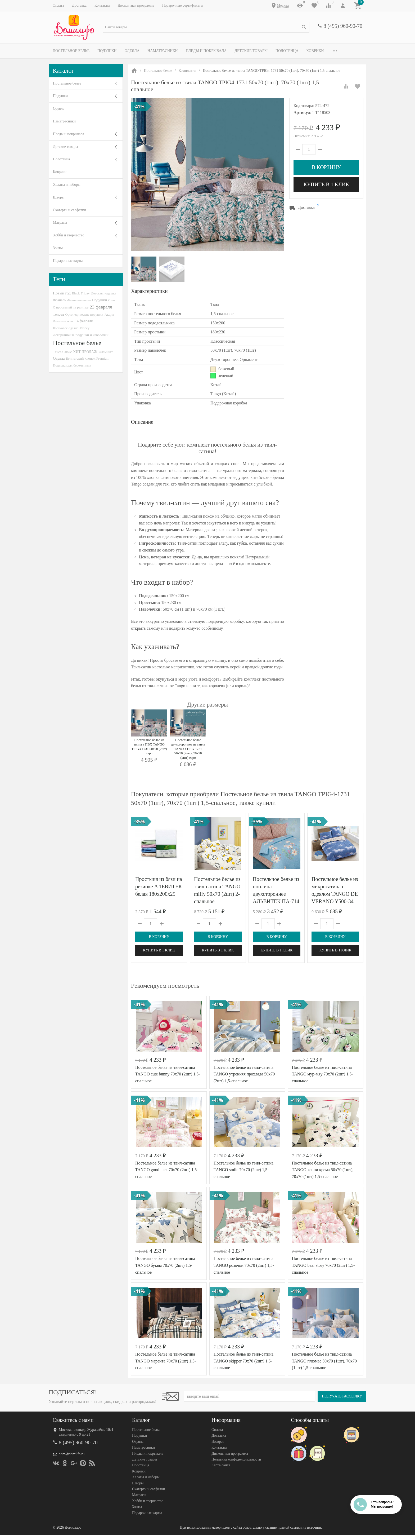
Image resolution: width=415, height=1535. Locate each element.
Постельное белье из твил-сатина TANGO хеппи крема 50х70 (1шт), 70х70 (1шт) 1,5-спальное (323, 1170)
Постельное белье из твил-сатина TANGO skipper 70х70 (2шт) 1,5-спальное (243, 1361)
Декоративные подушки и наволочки (81, 335)
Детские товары (251, 51)
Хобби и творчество (68, 235)
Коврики (315, 51)
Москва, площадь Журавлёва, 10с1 (86, 1430)
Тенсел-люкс (62, 352)
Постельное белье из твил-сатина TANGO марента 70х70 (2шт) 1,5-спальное (165, 1361)
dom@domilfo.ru (71, 1454)
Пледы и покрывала (206, 51)
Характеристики (149, 291)
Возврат (217, 1442)
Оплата (58, 5)
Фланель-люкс (63, 321)
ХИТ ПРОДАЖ (85, 352)
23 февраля (101, 307)
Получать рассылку (342, 1396)
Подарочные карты (68, 261)
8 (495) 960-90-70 (342, 26)
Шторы (58, 197)
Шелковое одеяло (65, 328)
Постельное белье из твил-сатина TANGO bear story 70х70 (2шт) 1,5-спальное (323, 1265)
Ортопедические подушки (84, 314)
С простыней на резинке (70, 307)
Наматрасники (162, 51)
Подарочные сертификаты (182, 5)
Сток (111, 300)
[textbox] (206, 27)
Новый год (61, 293)
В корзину (326, 167)
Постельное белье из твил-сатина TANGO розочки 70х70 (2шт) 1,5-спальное (244, 1265)
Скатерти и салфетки (69, 210)
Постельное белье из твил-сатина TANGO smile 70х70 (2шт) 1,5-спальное (243, 1170)
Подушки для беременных (72, 365)
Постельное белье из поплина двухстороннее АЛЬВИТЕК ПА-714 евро (276, 894)
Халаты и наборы (66, 185)
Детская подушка (103, 293)
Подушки (107, 51)
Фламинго (106, 352)
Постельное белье (71, 51)
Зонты (58, 248)
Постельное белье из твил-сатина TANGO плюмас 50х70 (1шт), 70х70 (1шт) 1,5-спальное (324, 1361)
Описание (142, 422)
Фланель (59, 300)
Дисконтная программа (136, 5)
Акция (109, 314)
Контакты (102, 5)
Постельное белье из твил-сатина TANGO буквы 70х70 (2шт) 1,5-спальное (165, 1265)
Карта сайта (220, 1465)
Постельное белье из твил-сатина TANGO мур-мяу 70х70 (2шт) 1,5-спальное (322, 1074)
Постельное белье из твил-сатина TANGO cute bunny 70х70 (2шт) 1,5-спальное (167, 1074)
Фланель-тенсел (79, 300)
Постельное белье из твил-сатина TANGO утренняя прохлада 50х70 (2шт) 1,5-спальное (244, 1074)
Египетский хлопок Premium (88, 358)
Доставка (79, 5)
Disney (84, 328)
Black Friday (80, 293)
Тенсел (58, 314)
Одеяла (132, 51)
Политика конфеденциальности (236, 1459)
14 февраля (84, 321)
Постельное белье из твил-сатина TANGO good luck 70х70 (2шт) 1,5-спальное (166, 1170)
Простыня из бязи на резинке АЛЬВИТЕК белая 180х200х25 (158, 886)
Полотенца (287, 51)
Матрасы (60, 222)
